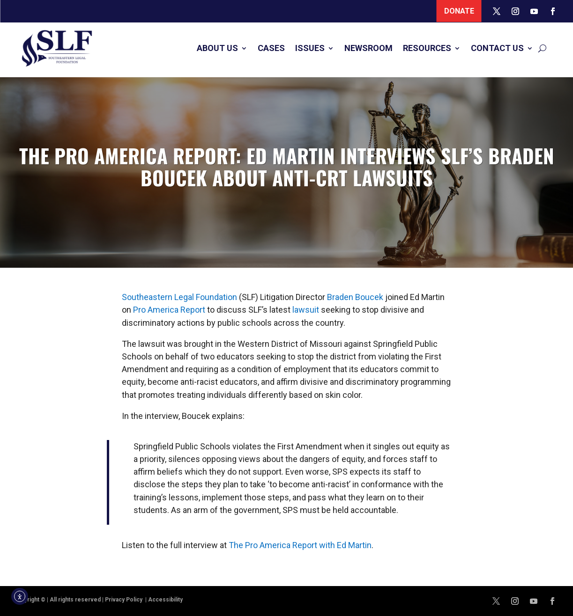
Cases (271, 48)
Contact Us (497, 48)
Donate (459, 11)
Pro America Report (169, 310)
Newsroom (368, 48)
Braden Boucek (355, 297)
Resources (427, 48)
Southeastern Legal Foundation (179, 297)
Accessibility (165, 599)
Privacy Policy (124, 599)
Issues (310, 48)
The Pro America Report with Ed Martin (300, 545)
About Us (217, 48)
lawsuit (305, 310)
